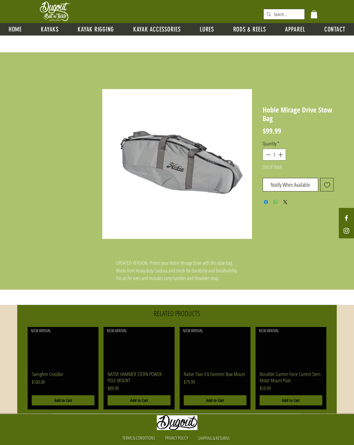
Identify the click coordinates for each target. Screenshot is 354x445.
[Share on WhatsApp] (276, 202)
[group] (177, 368)
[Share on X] (285, 202)
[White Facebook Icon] (346, 218)
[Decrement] (267, 154)
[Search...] (284, 14)
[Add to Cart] (63, 400)
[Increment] (281, 154)
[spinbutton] (274, 154)
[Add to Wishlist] (327, 184)
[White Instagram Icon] (346, 231)
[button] (314, 14)
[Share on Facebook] (266, 202)
